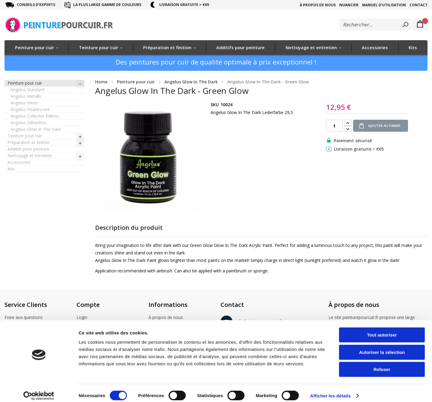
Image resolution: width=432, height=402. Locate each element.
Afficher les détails (330, 390)
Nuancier (348, 5)
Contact (419, 5)
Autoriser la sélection (382, 346)
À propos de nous (318, 5)
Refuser (382, 363)
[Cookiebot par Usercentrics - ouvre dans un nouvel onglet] (39, 390)
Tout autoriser (382, 329)
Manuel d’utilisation (384, 5)
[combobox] (375, 25)
